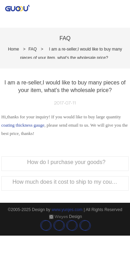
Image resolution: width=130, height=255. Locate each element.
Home (13, 49)
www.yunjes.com (67, 209)
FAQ (32, 49)
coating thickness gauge (22, 125)
